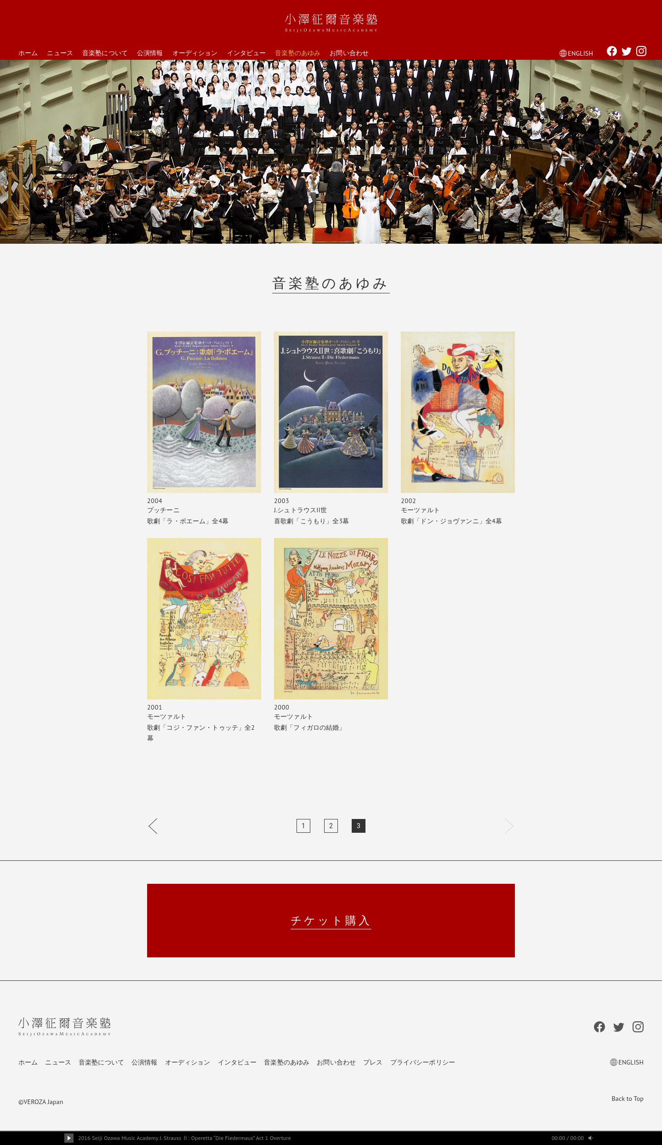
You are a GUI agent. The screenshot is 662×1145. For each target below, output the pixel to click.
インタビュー (246, 53)
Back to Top (628, 1098)
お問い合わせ (349, 53)
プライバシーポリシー (422, 1062)
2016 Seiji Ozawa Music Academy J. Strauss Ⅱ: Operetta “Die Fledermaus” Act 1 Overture (184, 1137)
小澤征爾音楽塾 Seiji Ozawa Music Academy (331, 23)
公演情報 (150, 53)
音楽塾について (105, 53)
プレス (372, 1062)
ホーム (28, 53)
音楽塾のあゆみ (297, 53)
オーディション (195, 53)
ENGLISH (576, 53)
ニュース (60, 53)
